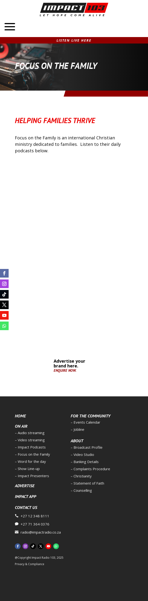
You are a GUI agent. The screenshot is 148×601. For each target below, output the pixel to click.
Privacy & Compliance (29, 564)
